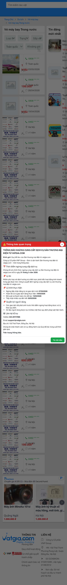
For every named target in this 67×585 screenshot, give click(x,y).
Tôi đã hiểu (57, 340)
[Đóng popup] (62, 244)
